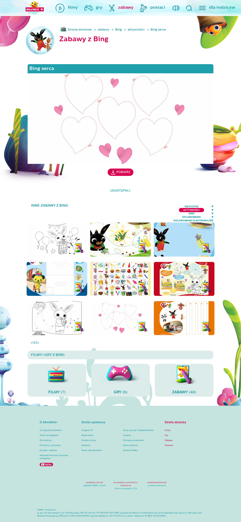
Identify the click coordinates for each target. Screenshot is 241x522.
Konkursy (85, 436)
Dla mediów (46, 431)
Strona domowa (80, 29)
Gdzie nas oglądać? (49, 426)
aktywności (136, 29)
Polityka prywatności (133, 431)
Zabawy (169, 431)
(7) (56, 370)
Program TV (87, 421)
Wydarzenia (87, 426)
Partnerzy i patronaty (50, 436)
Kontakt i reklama (48, 441)
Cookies (127, 426)
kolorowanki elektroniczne (193, 206)
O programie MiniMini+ (51, 421)
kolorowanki (158, 206)
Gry (166, 426)
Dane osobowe (130, 436)
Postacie (169, 436)
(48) (184, 370)
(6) (120, 370)
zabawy (103, 29)
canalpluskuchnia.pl (157, 473)
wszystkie (94, 206)
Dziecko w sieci (88, 431)
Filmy (167, 421)
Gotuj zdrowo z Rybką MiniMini (138, 421)
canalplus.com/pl (94, 473)
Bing (118, 29)
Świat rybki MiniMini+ (92, 441)
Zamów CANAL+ (131, 441)
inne (140, 206)
